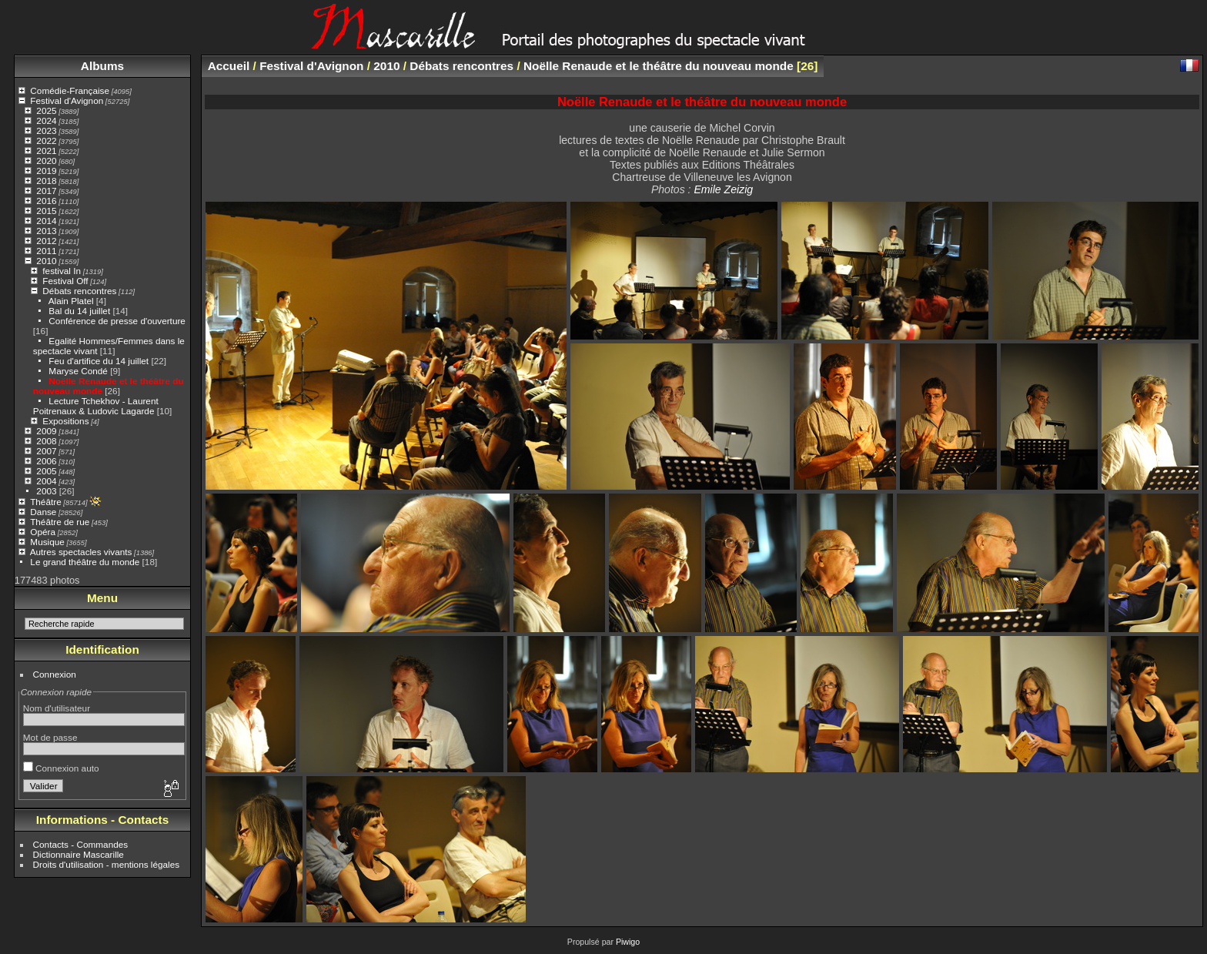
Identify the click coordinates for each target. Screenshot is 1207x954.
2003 (46, 491)
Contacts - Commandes (81, 844)
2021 (46, 151)
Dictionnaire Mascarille (78, 854)
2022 (46, 141)
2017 (46, 191)
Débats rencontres (79, 291)
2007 (46, 451)
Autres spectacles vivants (81, 552)
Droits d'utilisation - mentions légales (106, 864)
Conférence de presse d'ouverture (117, 321)
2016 (46, 201)
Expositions (65, 421)
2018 (46, 181)
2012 (46, 241)
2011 (46, 251)
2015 (46, 211)
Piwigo (628, 941)
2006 (46, 461)
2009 (46, 431)
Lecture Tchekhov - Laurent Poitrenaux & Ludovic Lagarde (96, 406)
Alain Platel (71, 301)
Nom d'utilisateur (56, 708)
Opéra (42, 532)
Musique (47, 542)
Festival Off (65, 281)
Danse (43, 512)
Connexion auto (61, 768)
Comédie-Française (69, 90)
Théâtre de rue (59, 522)
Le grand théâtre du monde (84, 562)
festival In (61, 271)
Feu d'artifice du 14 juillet (98, 361)
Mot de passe (50, 737)
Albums (102, 65)
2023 (46, 131)
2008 (46, 441)
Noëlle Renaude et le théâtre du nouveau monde (658, 65)
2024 (46, 120)
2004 (46, 481)
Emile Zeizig (723, 189)
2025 (46, 110)
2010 (46, 261)
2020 (46, 161)
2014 (46, 221)
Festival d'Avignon (66, 100)
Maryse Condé (78, 371)
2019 (46, 171)
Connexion (54, 674)
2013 (46, 231)
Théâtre (46, 502)
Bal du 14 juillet (79, 311)
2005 (46, 471)
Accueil (229, 65)
